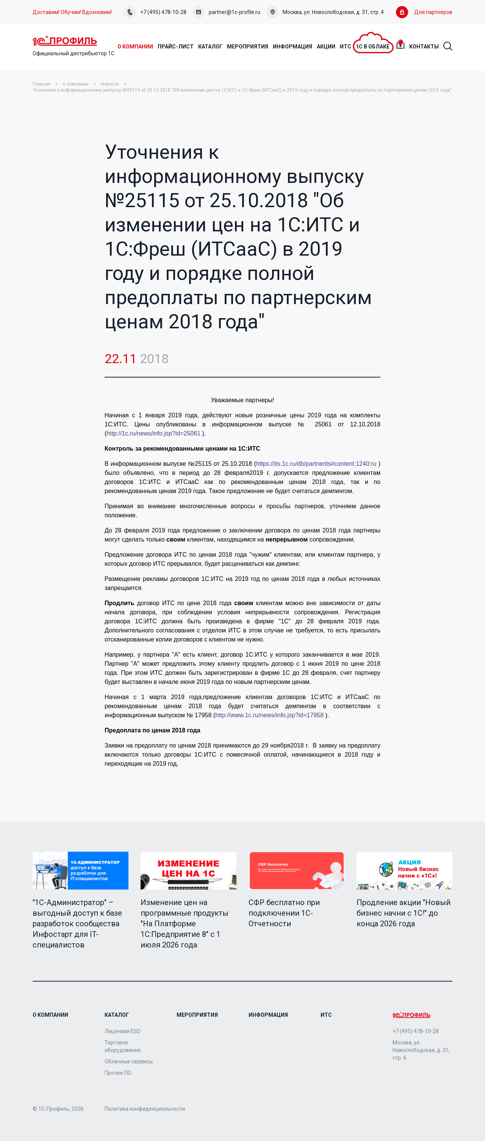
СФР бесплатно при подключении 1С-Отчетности (284, 913)
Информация (268, 1015)
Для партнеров (424, 12)
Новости (110, 84)
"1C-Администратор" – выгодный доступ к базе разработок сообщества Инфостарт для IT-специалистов (77, 924)
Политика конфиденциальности (145, 1109)
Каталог (117, 1015)
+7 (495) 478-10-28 (155, 12)
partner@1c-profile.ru (226, 12)
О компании (76, 84)
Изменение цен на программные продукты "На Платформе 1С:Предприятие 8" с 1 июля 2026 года (184, 924)
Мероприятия (197, 1015)
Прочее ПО (118, 1073)
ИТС (326, 1015)
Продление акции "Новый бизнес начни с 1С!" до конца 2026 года (404, 913)
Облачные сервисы (129, 1061)
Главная (41, 84)
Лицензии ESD (123, 1031)
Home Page (66, 41)
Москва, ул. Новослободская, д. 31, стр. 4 (325, 12)
